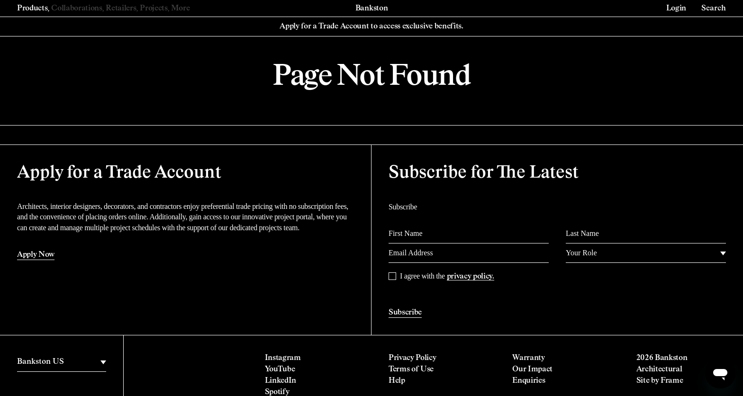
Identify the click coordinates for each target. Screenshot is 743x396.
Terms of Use (411, 369)
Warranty (528, 358)
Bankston (371, 8)
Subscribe (405, 312)
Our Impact (532, 369)
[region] (61, 362)
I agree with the (447, 276)
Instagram (283, 358)
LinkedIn (280, 381)
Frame (672, 381)
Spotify (277, 392)
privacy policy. (470, 276)
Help (397, 381)
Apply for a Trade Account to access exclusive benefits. (371, 26)
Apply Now (35, 255)
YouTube (280, 369)
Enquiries (528, 381)
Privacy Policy (412, 358)
